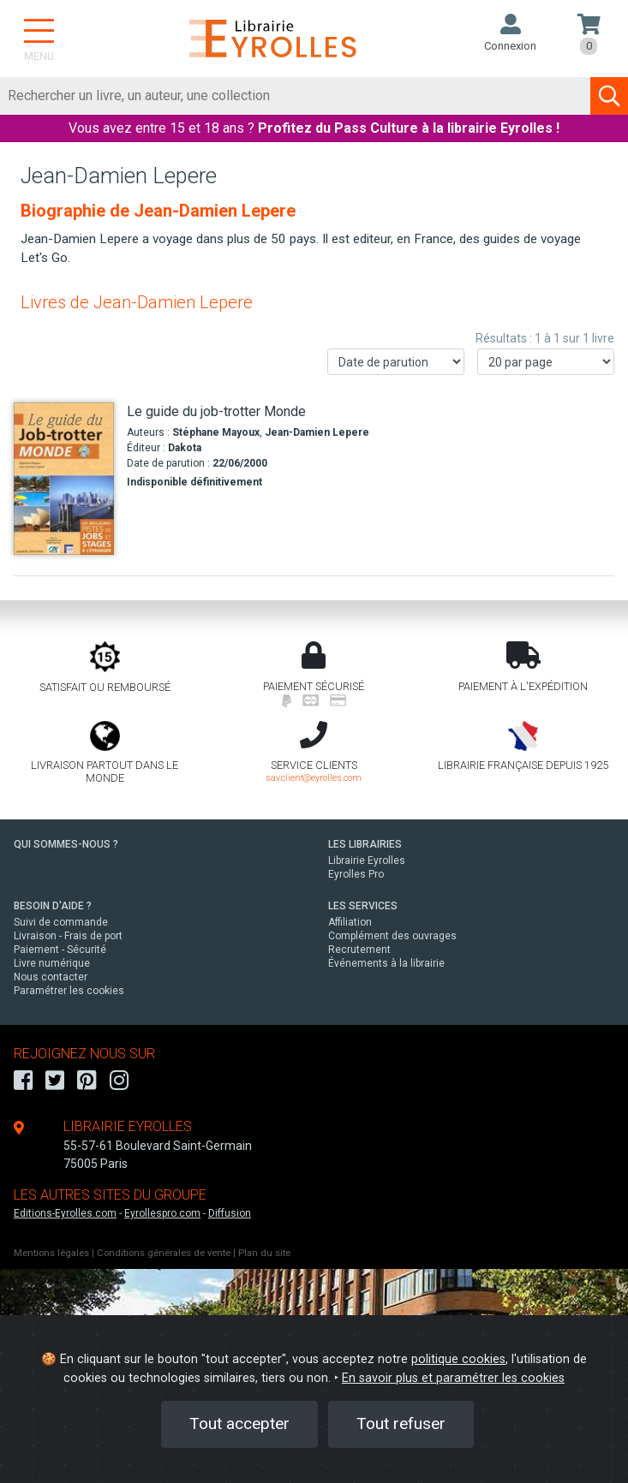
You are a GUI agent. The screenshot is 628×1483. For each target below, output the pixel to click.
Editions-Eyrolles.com (65, 1213)
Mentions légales (51, 1253)
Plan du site (264, 1253)
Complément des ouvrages (392, 936)
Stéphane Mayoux (216, 432)
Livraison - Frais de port (68, 936)
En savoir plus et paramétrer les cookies (453, 1378)
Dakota (184, 448)
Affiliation (350, 922)
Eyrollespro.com (162, 1213)
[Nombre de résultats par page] (545, 361)
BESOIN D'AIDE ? (53, 906)
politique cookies (458, 1359)
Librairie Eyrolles (366, 861)
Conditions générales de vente (163, 1253)
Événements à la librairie (386, 963)
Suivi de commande (61, 922)
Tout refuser (401, 1423)
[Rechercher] (295, 96)
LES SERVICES (363, 906)
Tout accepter (239, 1423)
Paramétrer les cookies (69, 991)
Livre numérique (52, 963)
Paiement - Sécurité (60, 950)
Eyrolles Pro (356, 874)
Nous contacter (50, 977)
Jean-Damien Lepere (317, 432)
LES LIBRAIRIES (365, 844)
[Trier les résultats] (395, 361)
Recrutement (359, 950)
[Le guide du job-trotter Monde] (64, 478)
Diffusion (229, 1213)
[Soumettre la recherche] (609, 96)
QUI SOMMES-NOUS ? (66, 844)
